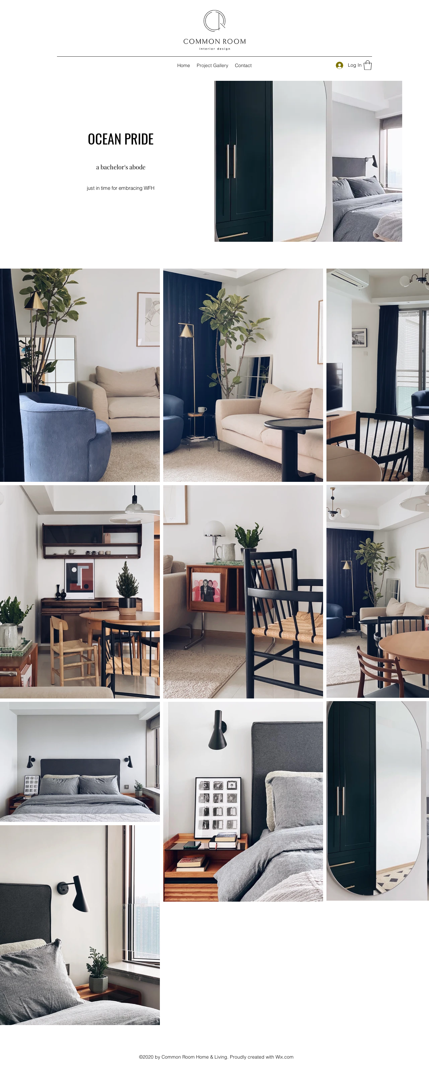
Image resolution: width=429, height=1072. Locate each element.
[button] (368, 65)
